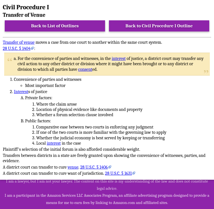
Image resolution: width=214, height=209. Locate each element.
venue (73, 167)
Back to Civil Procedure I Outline (159, 25)
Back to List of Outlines (55, 25)
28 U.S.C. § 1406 (94, 167)
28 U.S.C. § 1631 (118, 173)
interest (119, 58)
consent (85, 69)
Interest (21, 91)
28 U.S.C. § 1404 (16, 48)
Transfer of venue (19, 42)
